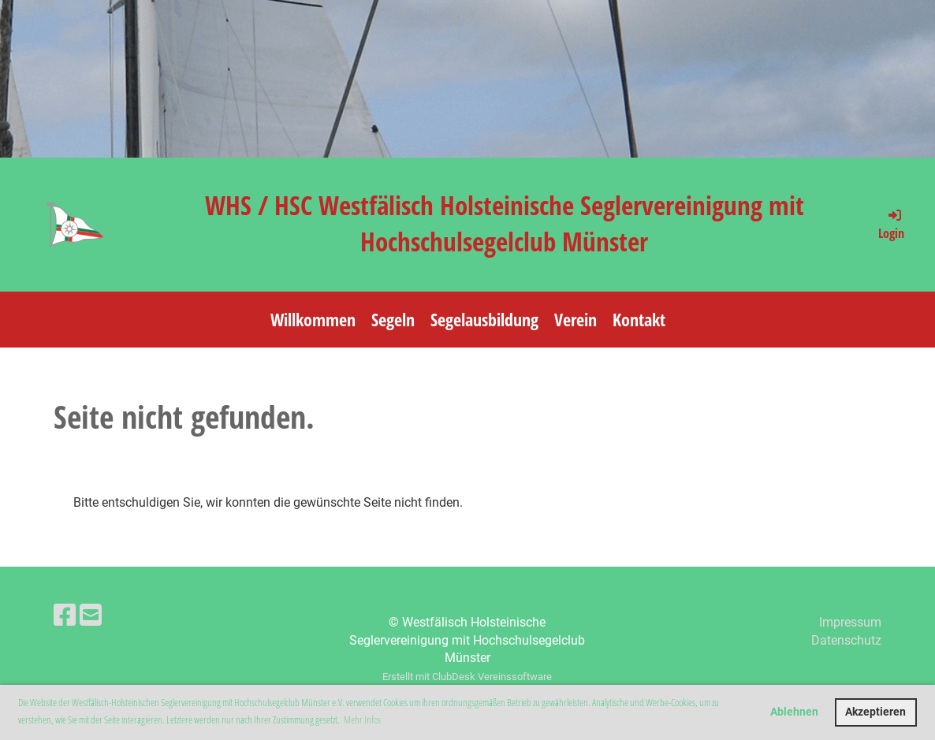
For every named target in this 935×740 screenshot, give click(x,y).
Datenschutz (846, 640)
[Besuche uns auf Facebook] (65, 615)
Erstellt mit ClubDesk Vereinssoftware (467, 676)
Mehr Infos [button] (362, 719)
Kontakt (639, 319)
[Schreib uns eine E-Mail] (91, 615)
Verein (575, 319)
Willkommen (313, 319)
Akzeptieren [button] (875, 712)
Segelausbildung (484, 319)
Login (891, 224)
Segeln (393, 319)
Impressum (850, 622)
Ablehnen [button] (794, 712)
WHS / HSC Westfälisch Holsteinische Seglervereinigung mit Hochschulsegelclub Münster (504, 223)
